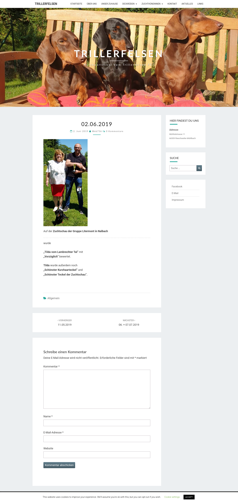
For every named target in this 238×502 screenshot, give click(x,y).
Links (200, 4)
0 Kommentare (115, 131)
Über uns (92, 4)
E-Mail (175, 193)
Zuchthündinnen (151, 4)
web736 (97, 131)
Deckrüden (128, 4)
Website (48, 448)
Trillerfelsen (46, 4)
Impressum (178, 199)
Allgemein (53, 298)
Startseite (76, 4)
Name (48, 416)
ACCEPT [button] (189, 497)
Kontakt (172, 4)
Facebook (177, 186)
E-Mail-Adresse (53, 432)
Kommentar (51, 366)
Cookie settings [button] (172, 497)
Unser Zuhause (109, 4)
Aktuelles (187, 4)
